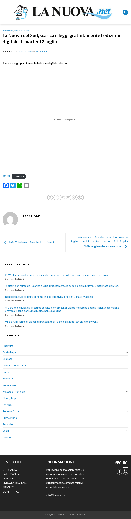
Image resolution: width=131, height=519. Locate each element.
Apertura (8, 30)
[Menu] (5, 12)
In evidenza (9, 384)
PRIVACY (8, 487)
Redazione (41, 51)
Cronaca (7, 358)
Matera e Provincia (14, 391)
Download (19, 176)
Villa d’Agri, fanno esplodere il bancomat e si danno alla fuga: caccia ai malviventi (51, 321)
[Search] (125, 12)
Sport (6, 430)
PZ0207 (6, 176)
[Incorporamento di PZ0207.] (65, 120)
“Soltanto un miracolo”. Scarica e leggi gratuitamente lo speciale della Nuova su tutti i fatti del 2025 (62, 285)
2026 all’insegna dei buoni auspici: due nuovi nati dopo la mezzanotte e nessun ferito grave (57, 274)
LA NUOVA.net (12, 474)
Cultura (7, 371)
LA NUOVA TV (12, 478)
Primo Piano (10, 417)
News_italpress (11, 398)
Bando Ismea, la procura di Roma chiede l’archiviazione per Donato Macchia (49, 296)
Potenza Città (11, 411)
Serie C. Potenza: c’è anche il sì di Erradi (28, 242)
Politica (7, 404)
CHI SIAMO (10, 469)
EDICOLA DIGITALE (15, 482)
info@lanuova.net (56, 494)
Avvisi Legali (10, 352)
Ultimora (8, 437)
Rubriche (8, 424)
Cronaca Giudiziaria (14, 365)
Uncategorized (23, 30)
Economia (8, 378)
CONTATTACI (11, 491)
